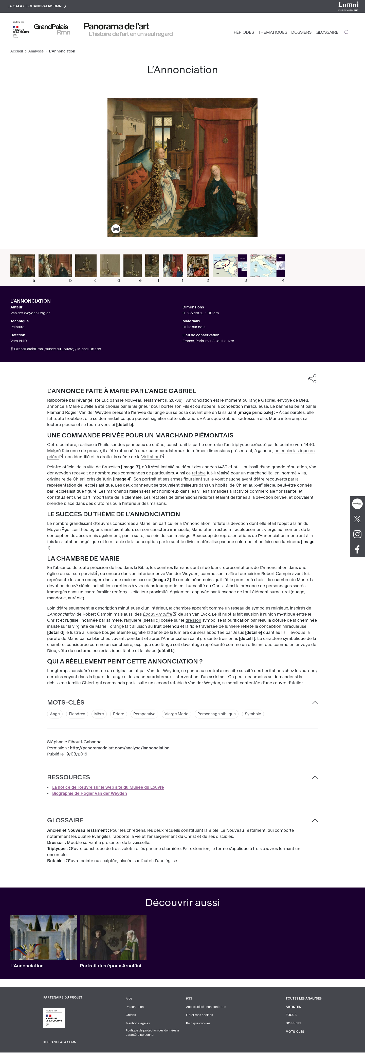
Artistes (292, 1007)
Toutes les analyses (303, 999)
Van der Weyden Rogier (30, 314)
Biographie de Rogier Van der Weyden (89, 794)
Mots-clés (294, 1031)
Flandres (77, 715)
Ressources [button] (68, 778)
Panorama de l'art (116, 27)
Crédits (130, 1015)
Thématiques (272, 33)
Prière (121, 715)
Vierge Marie (181, 715)
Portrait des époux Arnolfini (110, 967)
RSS (189, 999)
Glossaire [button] (65, 821)
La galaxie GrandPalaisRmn (39, 7)
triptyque (241, 445)
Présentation (134, 1007)
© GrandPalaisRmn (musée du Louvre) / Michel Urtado (55, 350)
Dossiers (301, 33)
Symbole (260, 715)
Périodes (244, 33)
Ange (55, 715)
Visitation (150, 457)
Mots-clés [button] (65, 703)
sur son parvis (79, 574)
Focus (290, 1015)
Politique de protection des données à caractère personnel (152, 1033)
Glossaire (327, 33)
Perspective (147, 715)
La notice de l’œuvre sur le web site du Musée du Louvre (108, 788)
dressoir (193, 621)
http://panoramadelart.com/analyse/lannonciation (120, 749)
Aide (128, 999)
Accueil (16, 52)
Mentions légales (137, 1023)
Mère (101, 715)
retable (199, 474)
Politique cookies (198, 1023)
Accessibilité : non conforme (206, 1007)
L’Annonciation (27, 967)
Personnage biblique (223, 715)
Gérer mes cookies (199, 1015)
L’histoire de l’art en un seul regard (131, 35)
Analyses (36, 52)
